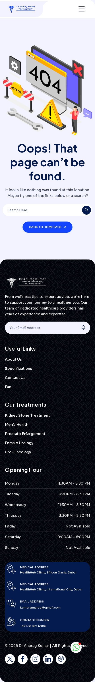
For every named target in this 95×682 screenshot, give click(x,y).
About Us (13, 359)
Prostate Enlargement (25, 433)
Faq (8, 387)
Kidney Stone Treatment (27, 415)
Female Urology (19, 443)
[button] (76, 647)
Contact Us (15, 377)
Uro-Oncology (18, 452)
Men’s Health (16, 424)
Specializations (18, 368)
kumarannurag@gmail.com (40, 607)
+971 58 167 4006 (33, 626)
